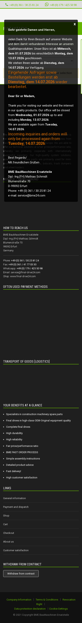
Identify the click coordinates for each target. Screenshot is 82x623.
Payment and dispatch (16, 506)
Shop (6, 515)
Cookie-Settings (58, 608)
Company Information (19, 599)
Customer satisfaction (16, 550)
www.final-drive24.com (23, 276)
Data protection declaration (30, 608)
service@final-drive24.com (25, 272)
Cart (5, 524)
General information (14, 498)
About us (8, 541)
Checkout (8, 532)
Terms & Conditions (47, 599)
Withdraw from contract (21, 573)
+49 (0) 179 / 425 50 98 (61, 4)
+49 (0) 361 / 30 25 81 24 (24, 5)
